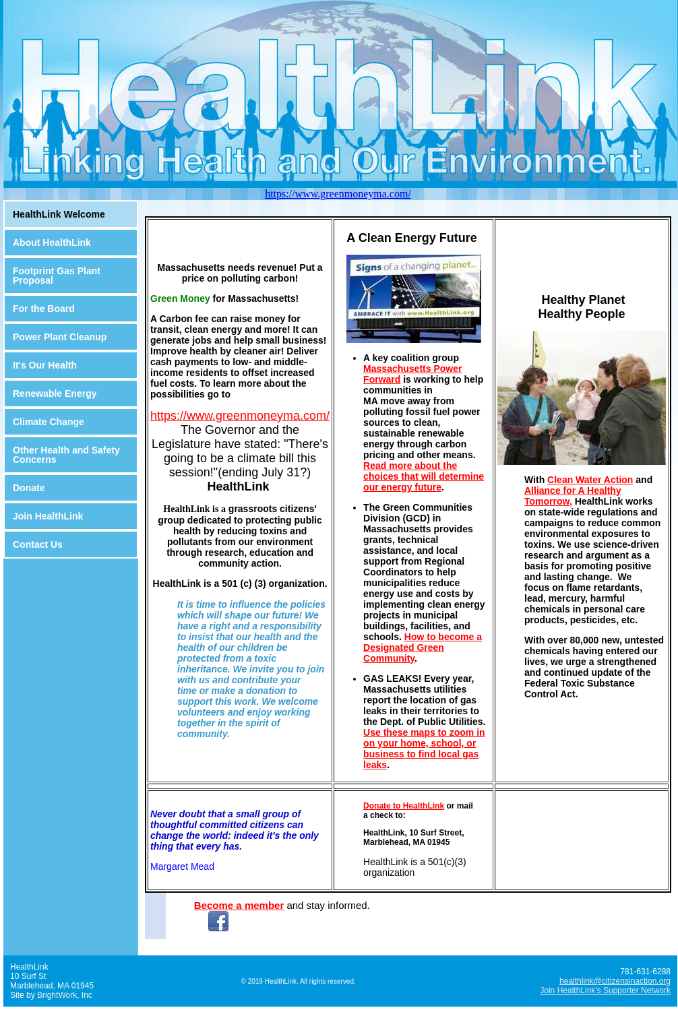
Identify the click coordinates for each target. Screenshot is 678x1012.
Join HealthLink (48, 516)
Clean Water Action (590, 479)
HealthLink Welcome (59, 214)
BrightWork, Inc (64, 995)
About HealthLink (52, 242)
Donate (28, 488)
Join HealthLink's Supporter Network (605, 990)
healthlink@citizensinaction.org (615, 981)
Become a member (239, 905)
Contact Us (38, 544)
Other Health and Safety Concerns (66, 454)
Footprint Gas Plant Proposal (56, 275)
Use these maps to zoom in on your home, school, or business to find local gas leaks (424, 748)
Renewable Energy (55, 393)
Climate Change (48, 421)
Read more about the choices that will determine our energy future (423, 476)
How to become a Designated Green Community (422, 647)
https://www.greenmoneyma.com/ (338, 193)
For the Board (44, 308)
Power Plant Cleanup (59, 337)
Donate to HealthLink (403, 806)
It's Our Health (45, 365)
